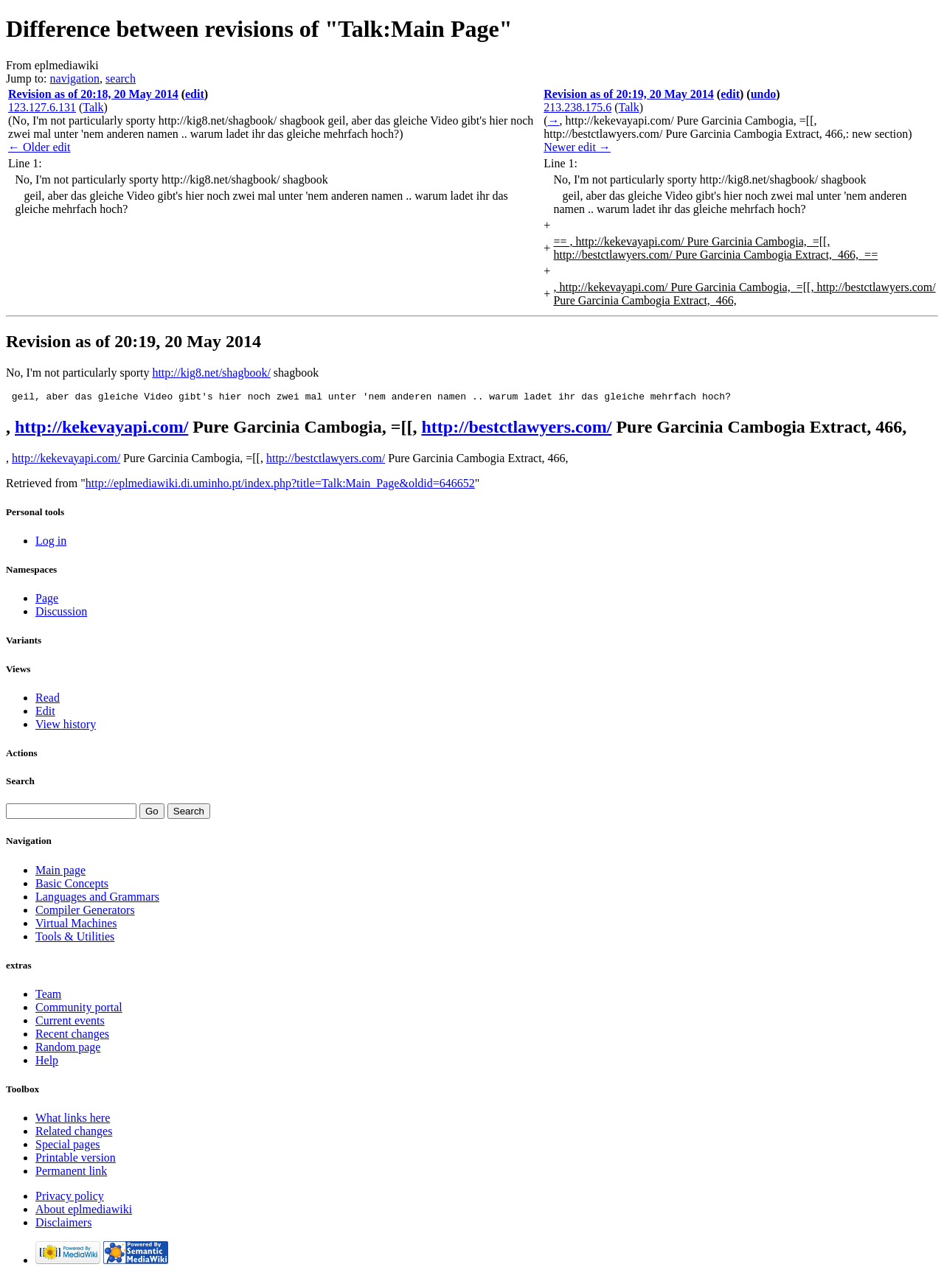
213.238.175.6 (577, 107)
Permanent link (71, 1173)
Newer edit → (577, 147)
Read (47, 700)
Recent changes (72, 1036)
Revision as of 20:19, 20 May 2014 (629, 94)
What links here (72, 1120)
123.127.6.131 (42, 107)
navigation (75, 78)
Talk (93, 107)
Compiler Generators (85, 912)
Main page (60, 872)
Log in (50, 543)
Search (20, 783)
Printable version (75, 1159)
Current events (70, 1022)
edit (194, 94)
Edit (45, 713)
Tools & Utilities (74, 938)
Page (46, 600)
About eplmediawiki (83, 1211)
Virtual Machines (76, 925)
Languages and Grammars (97, 899)
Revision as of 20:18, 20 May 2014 (93, 94)
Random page (67, 1049)
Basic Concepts (71, 885)
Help (46, 1062)
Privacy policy (69, 1198)
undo (764, 94)
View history (65, 726)
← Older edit (39, 147)
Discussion (61, 613)
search (120, 78)
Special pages (67, 1146)
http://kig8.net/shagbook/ (211, 372)
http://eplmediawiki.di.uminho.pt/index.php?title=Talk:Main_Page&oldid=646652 (280, 485)
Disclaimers (63, 1224)
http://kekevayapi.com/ (101, 429)
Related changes (73, 1133)
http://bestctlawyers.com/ (516, 429)
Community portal (78, 1009)
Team (48, 996)
